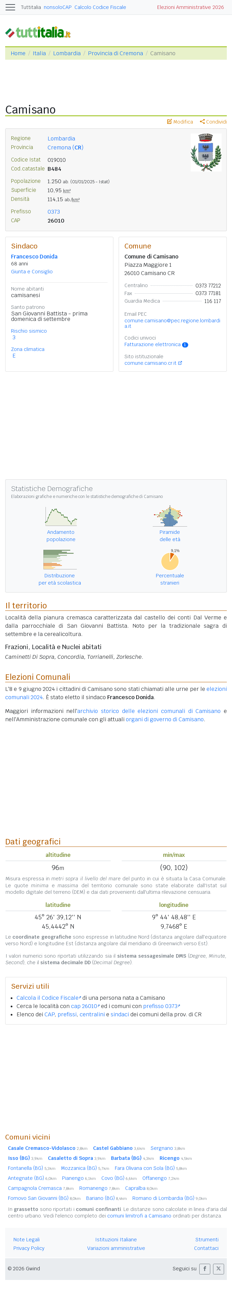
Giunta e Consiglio (32, 271)
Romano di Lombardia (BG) (169, 1198)
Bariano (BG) (106, 1198)
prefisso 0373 (161, 1006)
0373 (54, 211)
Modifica (180, 122)
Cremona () (65, 147)
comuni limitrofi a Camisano (139, 1216)
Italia (39, 53)
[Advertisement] (116, 1078)
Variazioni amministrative (116, 1248)
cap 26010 (85, 1006)
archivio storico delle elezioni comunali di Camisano (149, 711)
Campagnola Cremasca (41, 1188)
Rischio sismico (29, 331)
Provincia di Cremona (115, 53)
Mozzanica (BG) (85, 1168)
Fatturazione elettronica (156, 344)
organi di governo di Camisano (165, 719)
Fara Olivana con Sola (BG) (151, 1168)
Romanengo (99, 1188)
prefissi (67, 1014)
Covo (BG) (119, 1178)
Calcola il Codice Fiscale (49, 997)
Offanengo (160, 1178)
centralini (92, 1014)
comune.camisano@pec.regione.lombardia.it (172, 323)
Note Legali (26, 1239)
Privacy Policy (28, 1248)
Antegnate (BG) (32, 1178)
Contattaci (206, 1248)
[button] (204, 1269)
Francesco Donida (34, 256)
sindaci (120, 1014)
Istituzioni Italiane (116, 1239)
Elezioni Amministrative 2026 (190, 7)
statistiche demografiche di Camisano (126, 496)
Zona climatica (27, 349)
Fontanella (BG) (32, 1168)
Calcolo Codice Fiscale (100, 7)
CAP (49, 1014)
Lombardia (67, 53)
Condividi (213, 122)
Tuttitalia (31, 7)
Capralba (141, 1188)
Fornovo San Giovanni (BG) (44, 1198)
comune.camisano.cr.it (150, 363)
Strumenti (207, 1239)
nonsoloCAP (58, 7)
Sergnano (168, 1148)
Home (18, 53)
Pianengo (79, 1178)
